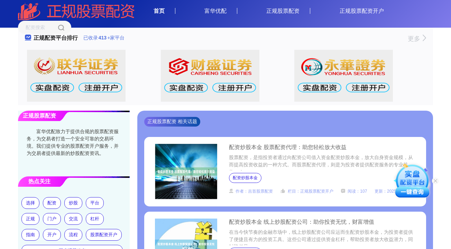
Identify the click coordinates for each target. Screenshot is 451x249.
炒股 (73, 202)
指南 (30, 234)
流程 (73, 234)
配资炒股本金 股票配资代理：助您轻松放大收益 (288, 147)
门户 (51, 218)
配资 (51, 202)
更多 (417, 38)
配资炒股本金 (245, 177)
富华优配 (215, 11)
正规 (30, 218)
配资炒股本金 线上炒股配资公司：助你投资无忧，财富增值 (301, 222)
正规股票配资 (283, 11)
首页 (159, 11)
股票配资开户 (103, 234)
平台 (94, 202)
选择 (30, 202)
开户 (51, 234)
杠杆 (94, 218)
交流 (73, 218)
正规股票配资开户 (362, 11)
